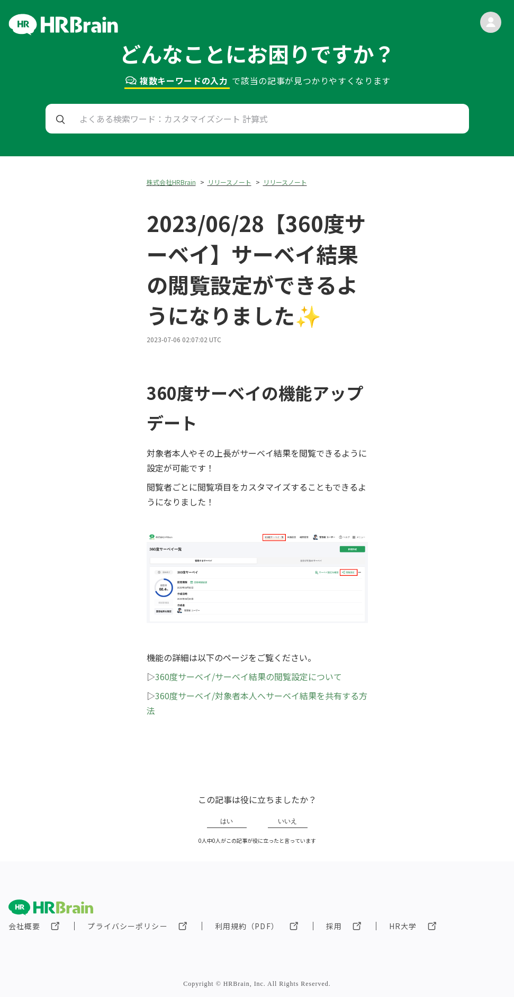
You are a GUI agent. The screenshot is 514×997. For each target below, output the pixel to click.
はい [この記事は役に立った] (226, 821)
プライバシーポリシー (127, 926)
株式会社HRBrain (171, 181)
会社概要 (24, 926)
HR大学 (403, 926)
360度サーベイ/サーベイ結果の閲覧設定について (248, 676)
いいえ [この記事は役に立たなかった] (287, 821)
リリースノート (229, 181)
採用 (334, 926)
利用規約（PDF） (247, 926)
